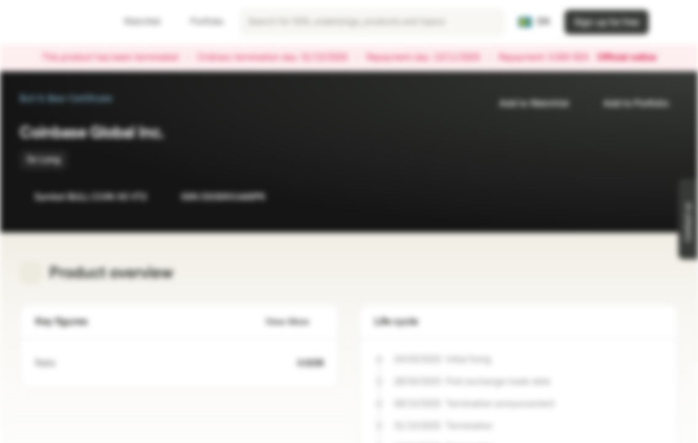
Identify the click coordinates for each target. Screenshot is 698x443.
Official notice (632, 58)
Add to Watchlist (526, 103)
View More (294, 322)
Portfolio (199, 22)
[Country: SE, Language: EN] (534, 22)
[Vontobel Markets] (53, 22)
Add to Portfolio (628, 103)
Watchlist (135, 22)
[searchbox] (372, 22)
